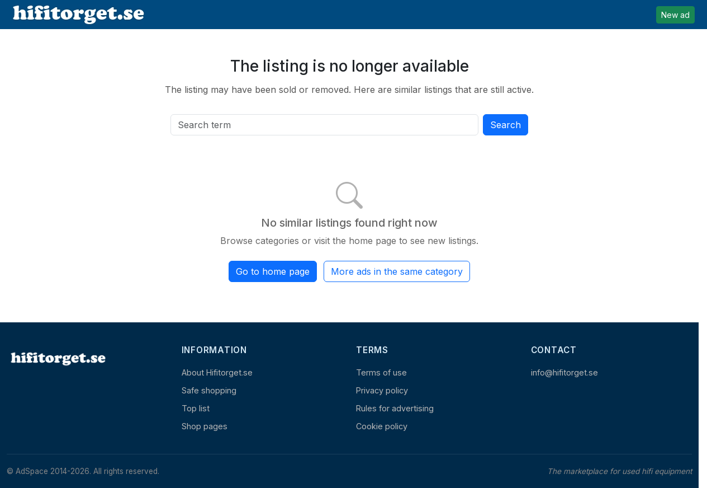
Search (505, 124)
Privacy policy (382, 390)
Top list (196, 408)
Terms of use (381, 372)
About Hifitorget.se (217, 372)
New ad (675, 15)
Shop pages (204, 426)
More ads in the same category (397, 271)
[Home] (57, 358)
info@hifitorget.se (564, 372)
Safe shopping (209, 390)
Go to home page (273, 271)
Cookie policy (381, 426)
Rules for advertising (395, 408)
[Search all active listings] (324, 124)
